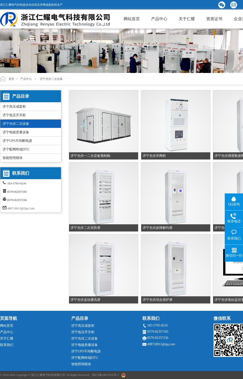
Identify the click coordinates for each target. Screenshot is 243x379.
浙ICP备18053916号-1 (105, 375)
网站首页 (132, 19)
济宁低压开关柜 (14, 115)
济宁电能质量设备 (16, 132)
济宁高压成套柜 (14, 106)
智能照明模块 (13, 158)
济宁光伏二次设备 (16, 123)
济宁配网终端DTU (16, 149)
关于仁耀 (187, 19)
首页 (11, 79)
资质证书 (214, 19)
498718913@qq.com (20, 208)
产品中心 (159, 19)
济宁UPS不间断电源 (17, 141)
